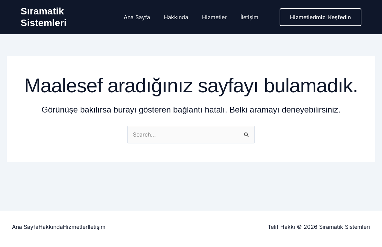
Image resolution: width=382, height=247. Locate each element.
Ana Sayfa (141, 17)
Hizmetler (213, 17)
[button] (320, 17)
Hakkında (177, 17)
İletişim (245, 17)
